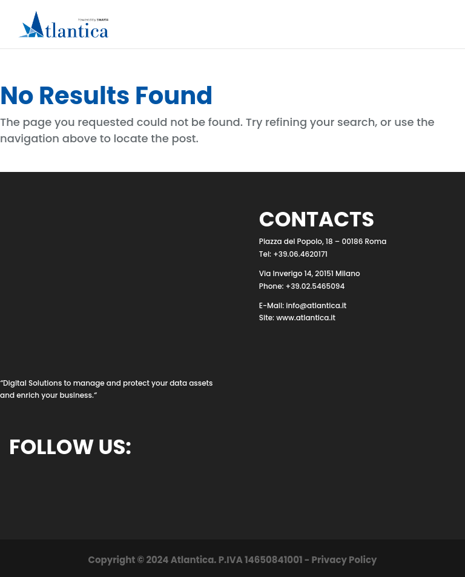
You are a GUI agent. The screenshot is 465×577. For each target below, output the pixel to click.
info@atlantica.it (316, 305)
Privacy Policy (344, 559)
